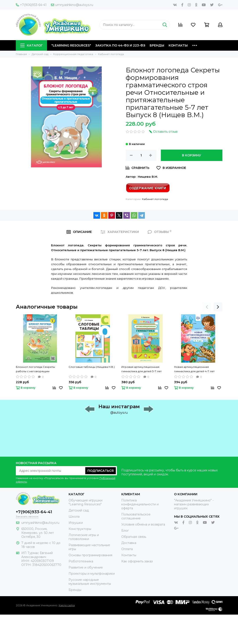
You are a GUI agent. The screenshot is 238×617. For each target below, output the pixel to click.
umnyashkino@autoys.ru (72, 5)
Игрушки (76, 523)
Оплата (127, 549)
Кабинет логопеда (155, 199)
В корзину (191, 155)
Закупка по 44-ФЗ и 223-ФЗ (120, 45)
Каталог (31, 45)
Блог (125, 531)
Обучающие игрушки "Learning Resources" (85, 502)
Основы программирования (90, 555)
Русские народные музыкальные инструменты (90, 582)
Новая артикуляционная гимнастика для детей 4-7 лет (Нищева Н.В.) (194, 369)
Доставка (128, 543)
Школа (74, 517)
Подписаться (100, 471)
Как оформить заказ (137, 561)
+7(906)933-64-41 (31, 5)
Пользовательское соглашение (136, 516)
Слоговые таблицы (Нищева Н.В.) (92, 366)
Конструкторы (80, 529)
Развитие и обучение (86, 567)
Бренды (157, 45)
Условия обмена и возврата (143, 524)
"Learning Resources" (71, 45)
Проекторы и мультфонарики (92, 574)
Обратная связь (133, 537)
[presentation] (207, 306)
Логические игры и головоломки (84, 537)
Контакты (178, 45)
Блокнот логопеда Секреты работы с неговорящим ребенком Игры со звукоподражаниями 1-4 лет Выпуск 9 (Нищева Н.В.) (35, 369)
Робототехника (81, 561)
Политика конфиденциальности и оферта (140, 504)
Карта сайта (67, 605)
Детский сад (79, 510)
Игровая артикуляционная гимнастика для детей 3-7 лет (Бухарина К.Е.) (141, 369)
